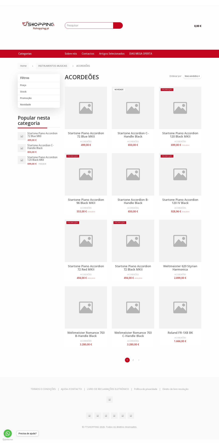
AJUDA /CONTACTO (71, 392)
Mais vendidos (192, 76)
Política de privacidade (145, 392)
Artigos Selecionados (112, 53)
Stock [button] (23, 91)
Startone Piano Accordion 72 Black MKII (133, 269)
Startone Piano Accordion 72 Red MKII (86, 269)
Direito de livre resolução (175, 392)
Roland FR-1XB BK (180, 335)
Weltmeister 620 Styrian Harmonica (180, 269)
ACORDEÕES (82, 77)
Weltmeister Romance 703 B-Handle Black (86, 336)
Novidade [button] (25, 104)
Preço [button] (23, 85)
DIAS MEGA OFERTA (140, 53)
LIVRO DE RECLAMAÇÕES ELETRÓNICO (108, 392)
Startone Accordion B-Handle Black (133, 202)
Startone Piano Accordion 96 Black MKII (86, 202)
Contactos (88, 53)
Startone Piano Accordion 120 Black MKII (42, 159)
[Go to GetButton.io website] (8, 440)
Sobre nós (71, 53)
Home (23, 65)
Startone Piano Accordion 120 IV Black (180, 202)
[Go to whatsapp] (8, 433)
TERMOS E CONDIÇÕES (43, 392)
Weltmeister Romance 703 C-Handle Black (133, 336)
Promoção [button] (26, 98)
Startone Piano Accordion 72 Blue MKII (42, 135)
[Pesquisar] (118, 25)
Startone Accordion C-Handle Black (40, 147)
